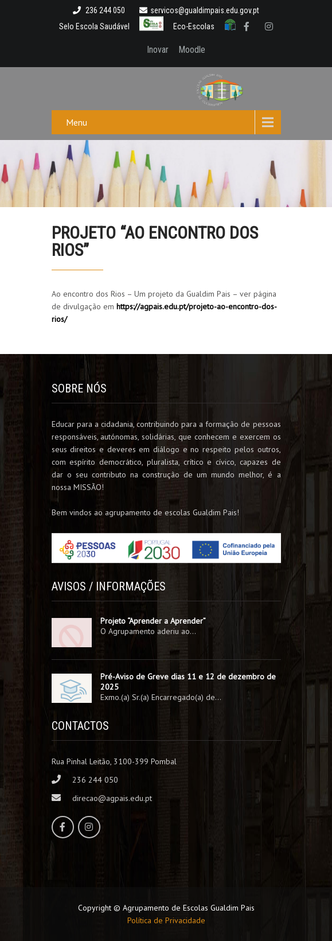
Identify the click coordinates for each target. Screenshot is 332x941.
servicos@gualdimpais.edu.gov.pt (199, 10)
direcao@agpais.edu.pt (112, 798)
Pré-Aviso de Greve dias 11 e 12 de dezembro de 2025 (188, 681)
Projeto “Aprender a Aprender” (153, 621)
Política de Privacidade (166, 920)
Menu (76, 122)
